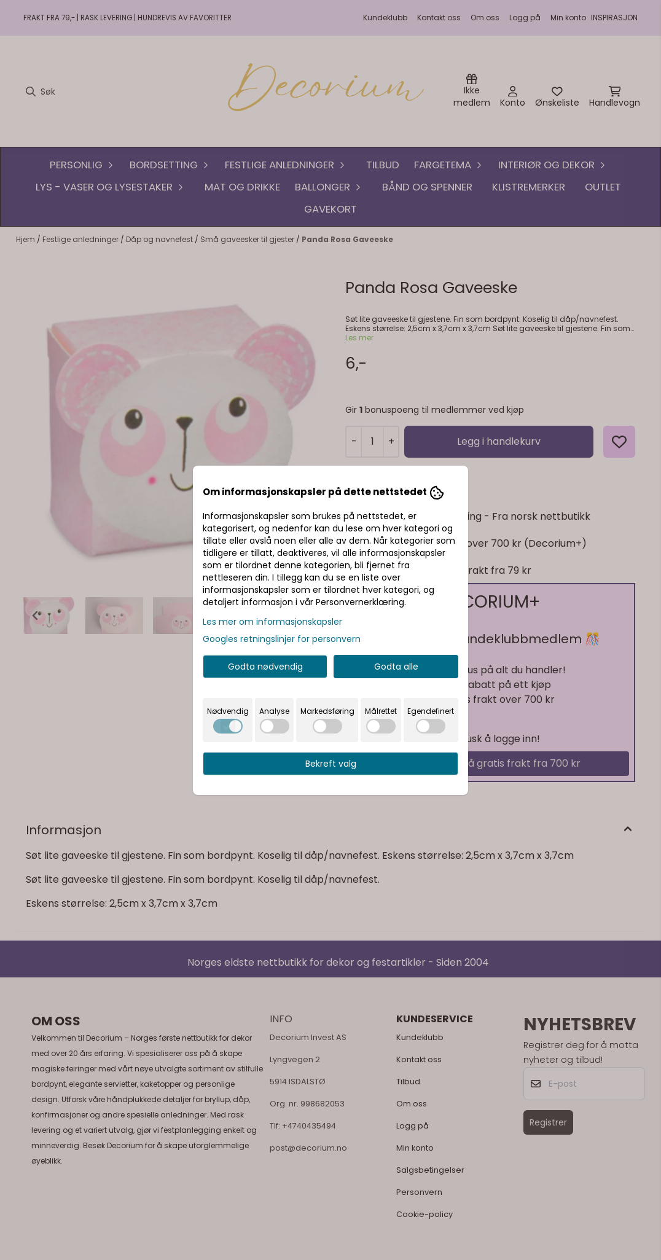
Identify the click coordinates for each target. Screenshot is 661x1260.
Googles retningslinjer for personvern (282, 639)
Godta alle (396, 666)
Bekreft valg (330, 763)
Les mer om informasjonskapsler (272, 622)
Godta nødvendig (265, 666)
